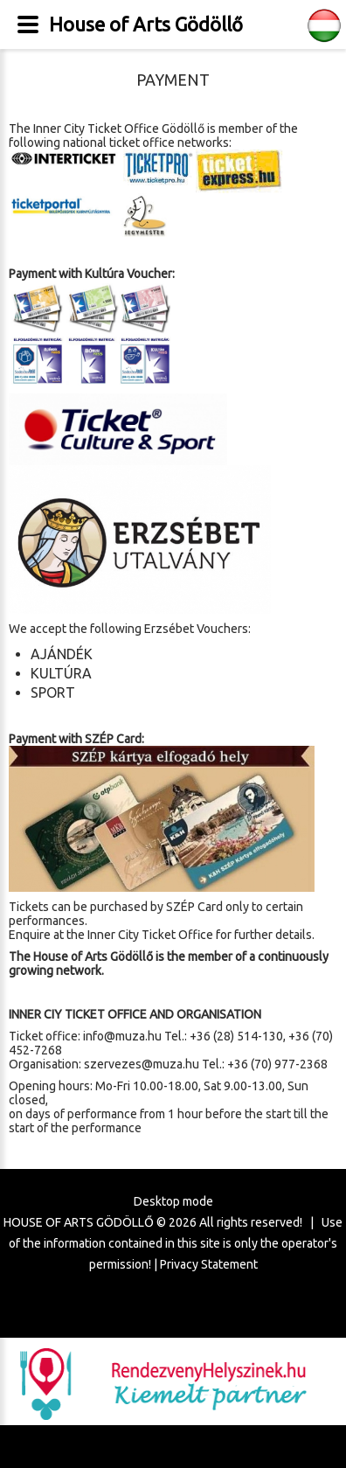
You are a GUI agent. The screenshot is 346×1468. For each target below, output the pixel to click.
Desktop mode (173, 1201)
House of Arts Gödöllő (146, 24)
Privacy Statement (209, 1264)
